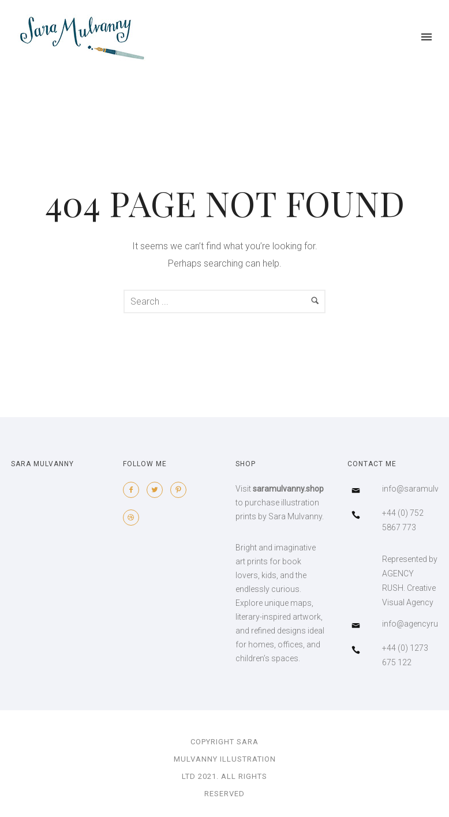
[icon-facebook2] (134, 490)
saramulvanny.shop (288, 488)
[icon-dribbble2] (134, 517)
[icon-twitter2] (158, 490)
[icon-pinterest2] (181, 490)
